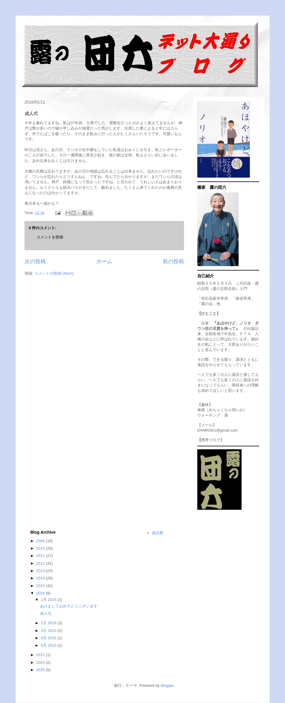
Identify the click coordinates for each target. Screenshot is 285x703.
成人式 (45, 613)
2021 (41, 655)
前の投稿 (173, 261)
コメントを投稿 (49, 237)
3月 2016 (49, 630)
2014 (41, 578)
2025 (41, 670)
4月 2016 (49, 638)
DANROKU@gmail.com (217, 430)
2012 (41, 563)
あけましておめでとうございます (68, 606)
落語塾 (157, 533)
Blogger (167, 685)
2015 (41, 586)
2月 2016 (49, 623)
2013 (41, 570)
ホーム (104, 261)
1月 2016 (49, 599)
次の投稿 (35, 261)
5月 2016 (49, 645)
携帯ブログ (210, 440)
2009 (41, 541)
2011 (41, 555)
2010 (41, 548)
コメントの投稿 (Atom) (54, 273)
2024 (41, 662)
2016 (41, 593)
